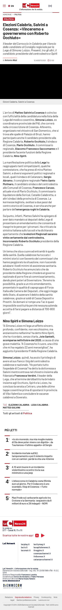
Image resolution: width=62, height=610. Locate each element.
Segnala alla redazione (23, 597)
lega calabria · (40, 404)
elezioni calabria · (19, 404)
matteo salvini (11, 407)
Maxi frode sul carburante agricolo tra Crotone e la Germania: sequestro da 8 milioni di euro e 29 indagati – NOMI (31, 500)
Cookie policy (46, 597)
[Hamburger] (4, 5)
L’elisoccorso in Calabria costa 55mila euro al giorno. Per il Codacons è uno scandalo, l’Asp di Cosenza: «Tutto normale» (31, 485)
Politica (17, 14)
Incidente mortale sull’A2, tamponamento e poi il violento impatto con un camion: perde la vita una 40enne (33, 456)
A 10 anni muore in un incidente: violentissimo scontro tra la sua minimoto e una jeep (28, 469)
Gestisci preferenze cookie (26, 600)
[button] (55, 15)
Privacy (36, 597)
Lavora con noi (43, 600)
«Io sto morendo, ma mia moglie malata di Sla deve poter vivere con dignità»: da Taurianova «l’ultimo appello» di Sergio (32, 442)
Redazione (9, 597)
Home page (7, 14)
